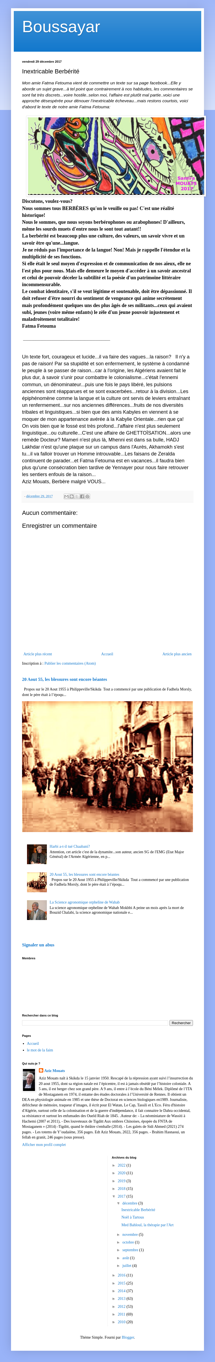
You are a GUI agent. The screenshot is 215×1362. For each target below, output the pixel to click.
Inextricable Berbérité (138, 1210)
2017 (122, 1196)
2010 (122, 1322)
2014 (122, 1291)
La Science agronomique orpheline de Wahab (85, 902)
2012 (122, 1307)
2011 (122, 1314)
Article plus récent (37, 654)
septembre (130, 1250)
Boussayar (61, 26)
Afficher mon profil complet (44, 1145)
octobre (128, 1242)
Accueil (107, 654)
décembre (130, 1203)
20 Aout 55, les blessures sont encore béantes (64, 679)
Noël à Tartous (132, 1217)
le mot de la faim (40, 1050)
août (126, 1258)
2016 (122, 1275)
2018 (122, 1189)
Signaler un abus (38, 944)
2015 (122, 1283)
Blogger (128, 1337)
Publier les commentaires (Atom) (70, 663)
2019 (122, 1181)
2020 (122, 1173)
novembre (130, 1235)
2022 (122, 1165)
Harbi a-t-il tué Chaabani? (70, 846)
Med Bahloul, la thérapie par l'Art (147, 1225)
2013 (122, 1299)
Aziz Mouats (54, 1071)
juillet (127, 1266)
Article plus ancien (177, 654)
